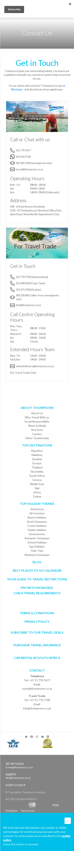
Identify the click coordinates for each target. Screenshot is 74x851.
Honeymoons (37, 534)
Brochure (37, 429)
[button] (68, 821)
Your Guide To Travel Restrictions (37, 579)
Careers (37, 434)
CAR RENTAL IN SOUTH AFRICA (37, 658)
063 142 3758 (23, 156)
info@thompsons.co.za (28, 305)
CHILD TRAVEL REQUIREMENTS (37, 593)
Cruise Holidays (37, 525)
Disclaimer (12, 810)
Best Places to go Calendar (37, 570)
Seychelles (37, 471)
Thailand (37, 467)
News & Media (37, 425)
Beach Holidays (37, 517)
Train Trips (37, 550)
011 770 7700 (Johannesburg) (32, 277)
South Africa (37, 475)
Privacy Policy (37, 621)
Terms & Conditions (37, 613)
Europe (37, 463)
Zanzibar (37, 459)
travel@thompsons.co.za (29, 169)
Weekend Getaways (37, 554)
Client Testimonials (37, 438)
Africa (37, 492)
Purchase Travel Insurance (37, 645)
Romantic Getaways (37, 538)
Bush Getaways (37, 521)
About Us (37, 413)
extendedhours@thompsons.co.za (35, 366)
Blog (37, 562)
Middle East (37, 484)
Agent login (15, 785)
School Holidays (37, 542)
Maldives (37, 455)
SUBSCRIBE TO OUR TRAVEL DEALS (37, 632)
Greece (37, 479)
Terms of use (28, 810)
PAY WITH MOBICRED (37, 587)
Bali (37, 488)
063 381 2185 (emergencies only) (34, 163)
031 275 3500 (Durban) (28, 289)
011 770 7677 (23, 150)
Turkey (37, 496)
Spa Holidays (37, 546)
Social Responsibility (37, 421)
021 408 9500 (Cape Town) (30, 283)
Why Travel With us (37, 417)
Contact (37, 670)
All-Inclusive (37, 513)
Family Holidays (37, 530)
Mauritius (37, 450)
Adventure (37, 509)
